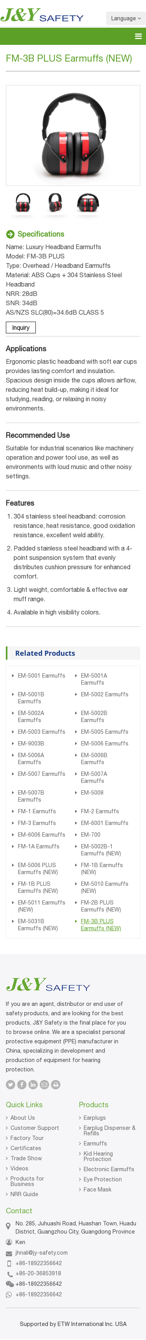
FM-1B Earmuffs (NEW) (102, 868)
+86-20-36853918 (38, 1273)
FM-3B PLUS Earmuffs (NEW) (101, 924)
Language (126, 18)
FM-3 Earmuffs (37, 823)
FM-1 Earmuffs (37, 811)
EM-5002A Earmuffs (31, 716)
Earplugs (95, 1118)
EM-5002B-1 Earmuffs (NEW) (101, 850)
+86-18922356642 (39, 1263)
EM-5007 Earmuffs (41, 774)
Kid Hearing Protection (98, 1156)
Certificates (26, 1148)
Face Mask (97, 1189)
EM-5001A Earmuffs (94, 679)
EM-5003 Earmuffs (41, 732)
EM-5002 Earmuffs (104, 694)
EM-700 (90, 835)
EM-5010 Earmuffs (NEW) (104, 887)
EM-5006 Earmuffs (104, 743)
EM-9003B (31, 743)
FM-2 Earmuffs (100, 811)
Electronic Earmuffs (109, 1169)
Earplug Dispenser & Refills (109, 1130)
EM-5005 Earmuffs (104, 732)
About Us (23, 1118)
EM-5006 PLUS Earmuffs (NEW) (38, 868)
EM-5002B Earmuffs (94, 716)
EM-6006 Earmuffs (41, 835)
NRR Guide (24, 1194)
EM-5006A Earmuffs (31, 758)
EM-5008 (92, 792)
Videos (19, 1168)
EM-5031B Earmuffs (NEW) (38, 924)
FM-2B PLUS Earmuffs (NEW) (101, 906)
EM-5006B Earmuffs (94, 758)
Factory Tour (27, 1138)
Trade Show (26, 1158)
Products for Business (27, 1181)
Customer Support (35, 1128)
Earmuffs (95, 1143)
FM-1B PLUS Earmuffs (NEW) (38, 887)
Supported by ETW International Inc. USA (73, 1324)
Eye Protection (103, 1179)
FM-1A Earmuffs (39, 846)
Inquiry (21, 327)
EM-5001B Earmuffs (31, 698)
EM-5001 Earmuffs (41, 676)
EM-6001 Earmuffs (104, 823)
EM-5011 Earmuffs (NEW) (41, 906)
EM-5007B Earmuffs (31, 796)
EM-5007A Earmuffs (94, 777)
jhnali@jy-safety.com (42, 1253)
